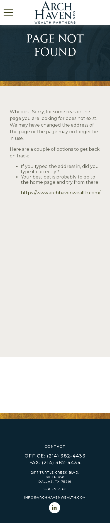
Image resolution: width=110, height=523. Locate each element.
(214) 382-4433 (66, 456)
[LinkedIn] (54, 507)
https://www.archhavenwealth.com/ (60, 192)
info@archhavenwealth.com (55, 497)
